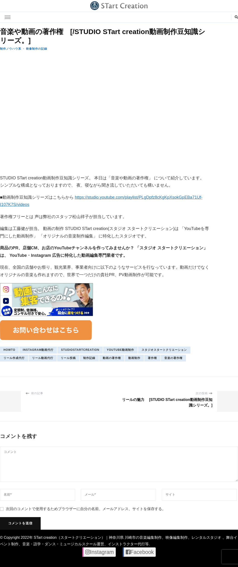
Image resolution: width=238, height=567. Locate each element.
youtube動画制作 (120, 349)
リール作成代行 (14, 358)
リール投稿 (68, 358)
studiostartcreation (80, 349)
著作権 (152, 358)
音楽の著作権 (173, 358)
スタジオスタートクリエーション (164, 349)
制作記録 (89, 358)
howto (9, 349)
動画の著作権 (112, 358)
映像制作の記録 (36, 48)
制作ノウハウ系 (10, 48)
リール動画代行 (42, 358)
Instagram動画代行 (38, 349)
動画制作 (134, 358)
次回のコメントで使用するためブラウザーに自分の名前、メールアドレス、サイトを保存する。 (86, 509)
